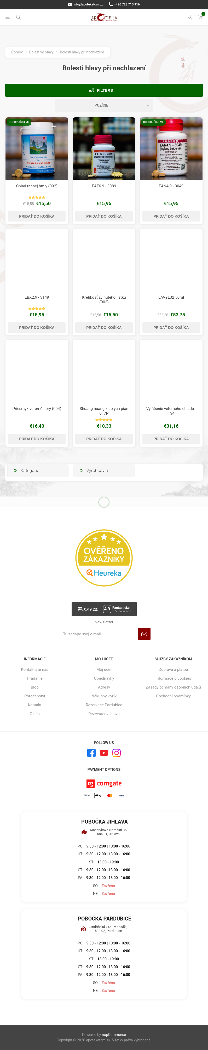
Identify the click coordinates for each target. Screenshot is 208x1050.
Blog (35, 687)
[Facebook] (91, 753)
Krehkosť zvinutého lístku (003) (104, 299)
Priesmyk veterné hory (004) (36, 408)
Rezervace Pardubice (104, 705)
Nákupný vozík (104, 696)
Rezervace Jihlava (104, 713)
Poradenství (34, 696)
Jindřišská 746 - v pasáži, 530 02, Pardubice (104, 929)
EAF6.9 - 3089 (104, 186)
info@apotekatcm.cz (85, 4)
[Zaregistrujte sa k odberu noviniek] (98, 634)
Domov (17, 52)
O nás (35, 713)
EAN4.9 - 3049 (171, 186)
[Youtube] (104, 753)
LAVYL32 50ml (171, 297)
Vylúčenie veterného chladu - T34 (171, 411)
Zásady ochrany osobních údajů (173, 687)
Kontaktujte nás (34, 669)
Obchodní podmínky (173, 696)
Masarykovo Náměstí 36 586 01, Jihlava (103, 832)
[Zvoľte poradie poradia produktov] (104, 105)
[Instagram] (116, 753)
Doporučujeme (19, 122)
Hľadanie (35, 678)
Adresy (104, 687)
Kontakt (35, 705)
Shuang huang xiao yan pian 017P (104, 411)
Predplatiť (144, 634)
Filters (105, 90)
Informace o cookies (173, 678)
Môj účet (104, 669)
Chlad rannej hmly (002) (36, 186)
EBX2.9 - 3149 (37, 297)
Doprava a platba (173, 669)
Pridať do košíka (36, 216)
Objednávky (104, 678)
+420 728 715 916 (124, 4)
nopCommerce (114, 1035)
